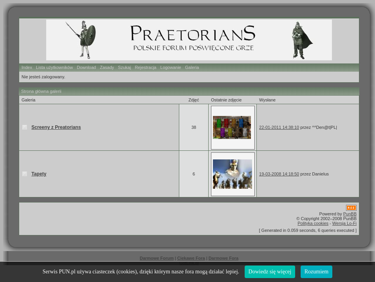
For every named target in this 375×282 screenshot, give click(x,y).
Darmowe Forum (157, 258)
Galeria (192, 67)
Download (86, 67)
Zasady (107, 67)
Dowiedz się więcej (270, 272)
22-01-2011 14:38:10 (279, 127)
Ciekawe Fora (191, 258)
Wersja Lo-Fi (344, 223)
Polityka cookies (312, 223)
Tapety (38, 174)
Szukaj (124, 67)
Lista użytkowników (54, 67)
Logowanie (170, 67)
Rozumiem (316, 272)
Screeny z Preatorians (56, 127)
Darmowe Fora (223, 258)
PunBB (350, 214)
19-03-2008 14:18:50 (279, 174)
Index (27, 67)
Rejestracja (145, 67)
